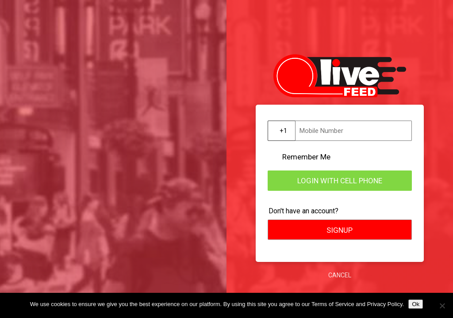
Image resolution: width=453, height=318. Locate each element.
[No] (442, 305)
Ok (415, 304)
